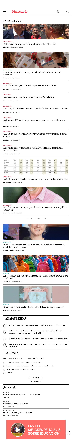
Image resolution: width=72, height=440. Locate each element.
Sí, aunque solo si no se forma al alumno (21, 369)
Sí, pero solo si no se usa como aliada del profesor (25, 362)
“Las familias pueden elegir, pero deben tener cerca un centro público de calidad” (34, 208)
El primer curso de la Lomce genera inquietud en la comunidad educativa (31, 73)
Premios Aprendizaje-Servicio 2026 (17, 412)
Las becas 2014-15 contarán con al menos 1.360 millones (28, 97)
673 (35, 219)
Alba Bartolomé (8, 250)
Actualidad (7, 42)
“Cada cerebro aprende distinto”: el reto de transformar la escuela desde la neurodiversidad (33, 245)
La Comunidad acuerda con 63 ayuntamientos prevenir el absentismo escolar (35, 134)
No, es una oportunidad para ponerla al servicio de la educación (30, 366)
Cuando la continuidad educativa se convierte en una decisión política (38, 338)
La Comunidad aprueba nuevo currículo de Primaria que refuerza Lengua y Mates (33, 148)
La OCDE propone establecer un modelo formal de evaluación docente (35, 179)
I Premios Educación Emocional (15, 404)
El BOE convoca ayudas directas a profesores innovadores (29, 85)
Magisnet (6, 47)
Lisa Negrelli (6, 310)
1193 (44, 219)
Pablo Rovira (7, 182)
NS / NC (9, 373)
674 (39, 219)
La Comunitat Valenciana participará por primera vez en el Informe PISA (34, 121)
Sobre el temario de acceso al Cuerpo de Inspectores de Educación (37, 325)
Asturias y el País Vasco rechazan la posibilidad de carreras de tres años (35, 108)
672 (32, 219)
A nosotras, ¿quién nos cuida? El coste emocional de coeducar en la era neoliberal (35, 277)
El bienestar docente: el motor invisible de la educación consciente (33, 306)
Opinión (6, 273)
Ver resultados (36, 381)
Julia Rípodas (7, 281)
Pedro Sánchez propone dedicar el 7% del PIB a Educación (29, 44)
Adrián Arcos (7, 213)
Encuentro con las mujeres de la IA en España (21, 395)
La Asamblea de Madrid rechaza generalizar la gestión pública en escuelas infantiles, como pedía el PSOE (36, 332)
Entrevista (7, 242)
